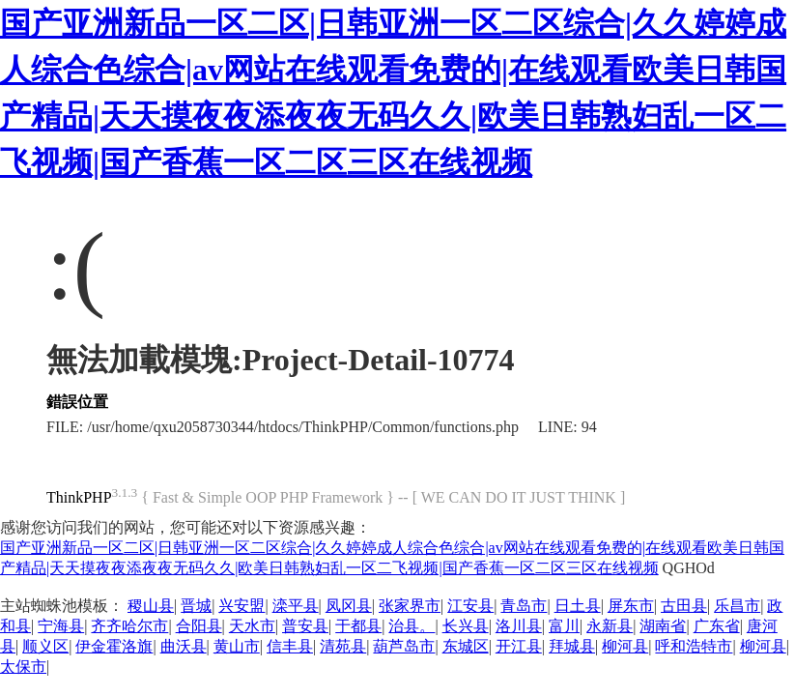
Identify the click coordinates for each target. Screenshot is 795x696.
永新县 (609, 626)
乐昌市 (737, 605)
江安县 (470, 605)
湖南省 (662, 626)
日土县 (577, 605)
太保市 (23, 666)
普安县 (305, 626)
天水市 (252, 626)
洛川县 (519, 626)
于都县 (358, 626)
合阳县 (199, 626)
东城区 (465, 646)
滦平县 (295, 605)
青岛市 (523, 605)
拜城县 (572, 646)
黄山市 (236, 646)
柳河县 (625, 646)
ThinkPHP (79, 497)
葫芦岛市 (404, 646)
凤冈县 (349, 605)
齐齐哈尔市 (129, 626)
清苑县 (343, 646)
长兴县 (465, 626)
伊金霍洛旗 (114, 646)
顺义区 (45, 646)
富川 (564, 626)
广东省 (717, 626)
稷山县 (151, 605)
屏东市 (631, 605)
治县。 (411, 626)
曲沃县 (183, 646)
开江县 (519, 646)
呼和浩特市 (693, 646)
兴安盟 (241, 605)
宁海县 (61, 626)
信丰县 (290, 646)
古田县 (684, 605)
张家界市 (409, 605)
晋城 (196, 605)
